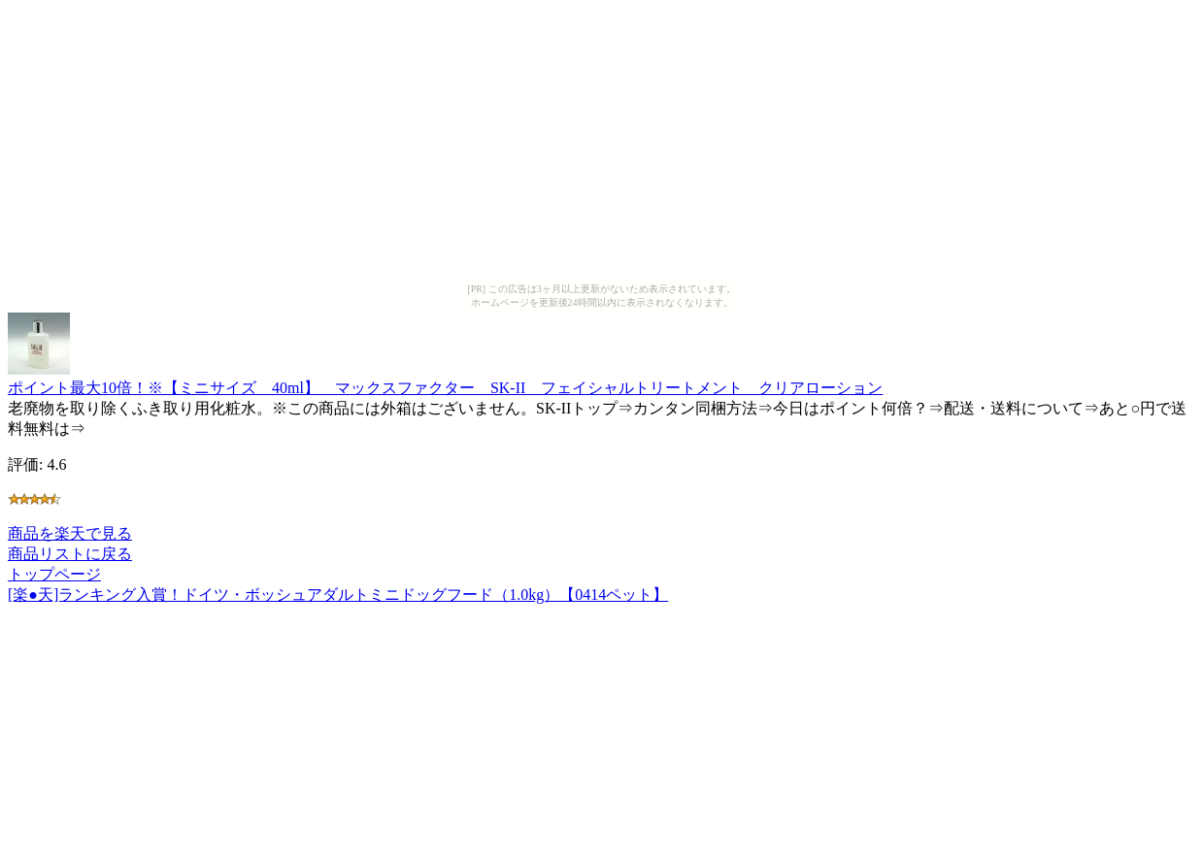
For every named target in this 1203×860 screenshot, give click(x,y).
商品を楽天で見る (70, 533)
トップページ (54, 574)
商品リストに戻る (70, 554)
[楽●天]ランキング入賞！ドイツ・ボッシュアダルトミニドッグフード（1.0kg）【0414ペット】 (338, 594)
